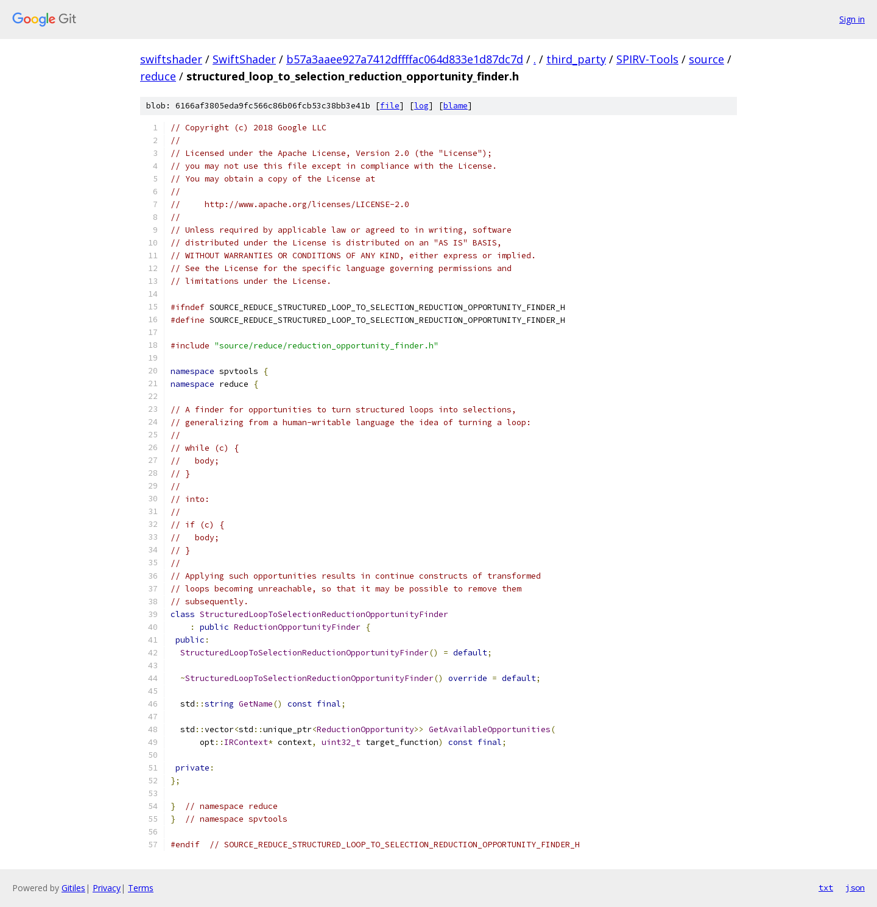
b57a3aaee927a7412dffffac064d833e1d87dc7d (404, 59)
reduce (158, 76)
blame (455, 106)
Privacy (107, 888)
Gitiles (73, 888)
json (855, 887)
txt (826, 887)
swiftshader (171, 59)
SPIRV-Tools (647, 59)
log (421, 106)
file (390, 106)
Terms (140, 888)
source (706, 59)
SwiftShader (244, 59)
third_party (576, 59)
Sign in (852, 19)
